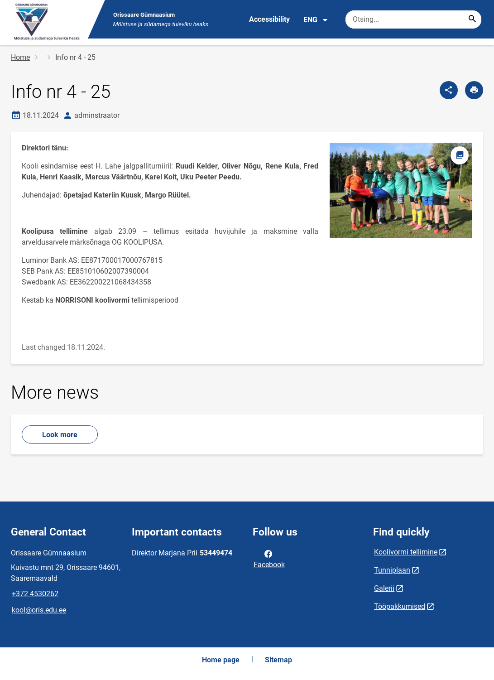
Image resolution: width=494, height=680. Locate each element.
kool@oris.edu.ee (39, 610)
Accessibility (269, 19)
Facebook (269, 558)
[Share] (449, 90)
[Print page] (474, 90)
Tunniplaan (392, 570)
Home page (221, 660)
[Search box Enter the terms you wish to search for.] (413, 19)
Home (20, 57)
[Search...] (472, 19)
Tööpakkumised (399, 606)
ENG (315, 19)
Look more (59, 434)
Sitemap (278, 660)
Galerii (384, 588)
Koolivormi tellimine (405, 552)
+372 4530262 (35, 593)
